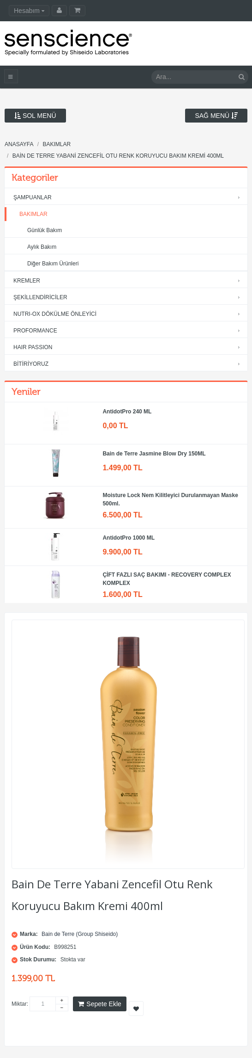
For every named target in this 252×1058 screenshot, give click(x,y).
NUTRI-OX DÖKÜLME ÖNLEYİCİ (128, 314)
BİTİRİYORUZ (128, 364)
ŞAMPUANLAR (128, 197)
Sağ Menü (216, 115)
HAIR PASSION (128, 347)
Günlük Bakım (44, 230)
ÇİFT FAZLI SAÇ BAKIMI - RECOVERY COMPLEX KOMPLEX (166, 579)
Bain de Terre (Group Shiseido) (80, 934)
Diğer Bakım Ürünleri (52, 263)
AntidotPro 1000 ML (128, 538)
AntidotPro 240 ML (126, 411)
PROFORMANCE (128, 330)
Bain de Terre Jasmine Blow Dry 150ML (153, 453)
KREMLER (128, 280)
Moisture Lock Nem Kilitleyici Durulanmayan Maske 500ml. (170, 499)
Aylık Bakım (41, 247)
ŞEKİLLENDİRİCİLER (128, 297)
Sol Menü (35, 115)
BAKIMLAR (30, 214)
